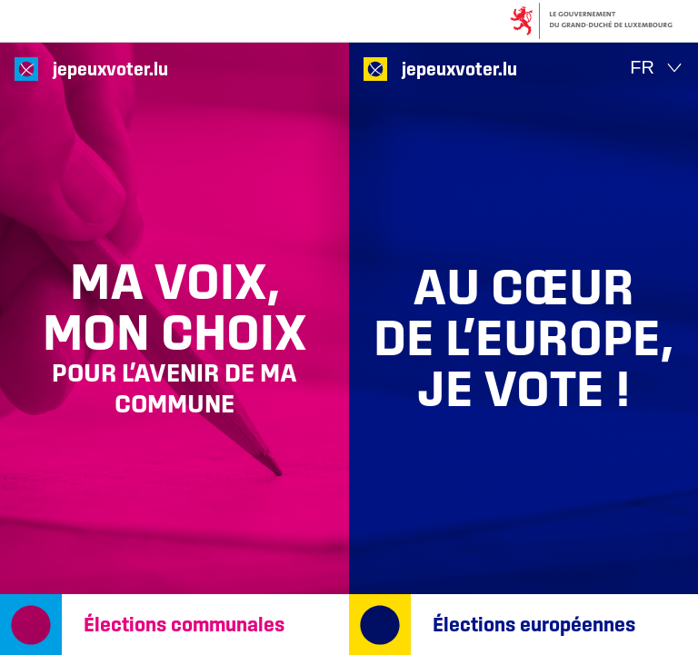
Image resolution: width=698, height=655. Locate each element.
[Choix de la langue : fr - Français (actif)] (656, 67)
